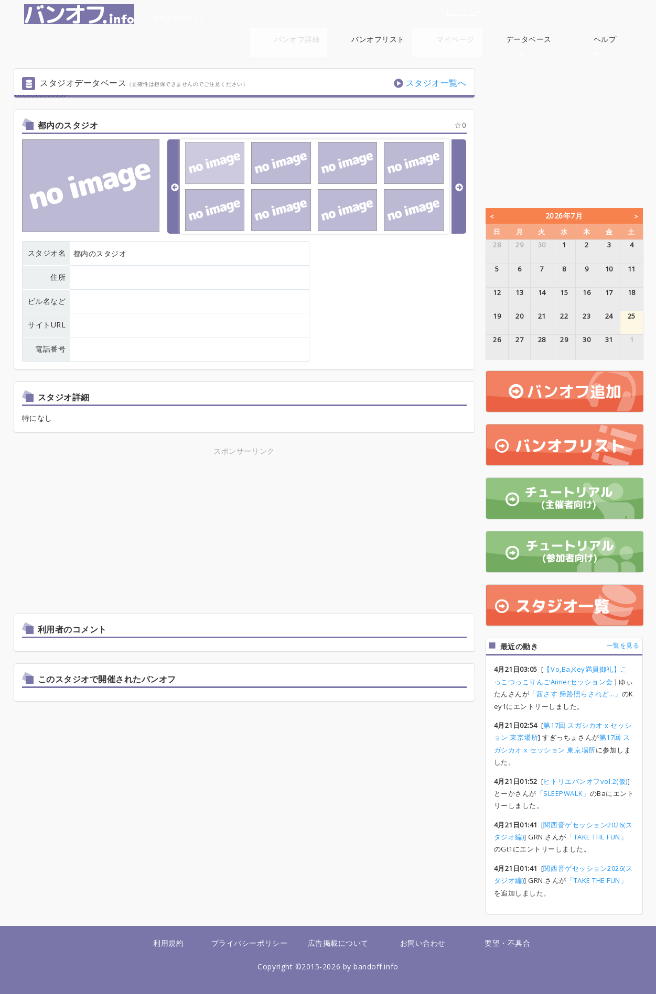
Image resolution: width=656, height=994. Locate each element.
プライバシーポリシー (249, 943)
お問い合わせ (423, 943)
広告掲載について (338, 943)
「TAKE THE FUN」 (596, 837)
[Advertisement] (152, 530)
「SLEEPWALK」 (563, 793)
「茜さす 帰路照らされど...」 (575, 693)
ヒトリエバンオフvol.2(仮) (585, 781)
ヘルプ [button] (605, 45)
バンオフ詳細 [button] (297, 45)
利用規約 (168, 943)
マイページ (455, 39)
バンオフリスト (378, 39)
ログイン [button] (463, 12)
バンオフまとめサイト (114, 14)
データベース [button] (529, 45)
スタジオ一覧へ (436, 83)
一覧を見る (623, 645)
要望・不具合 (507, 943)
